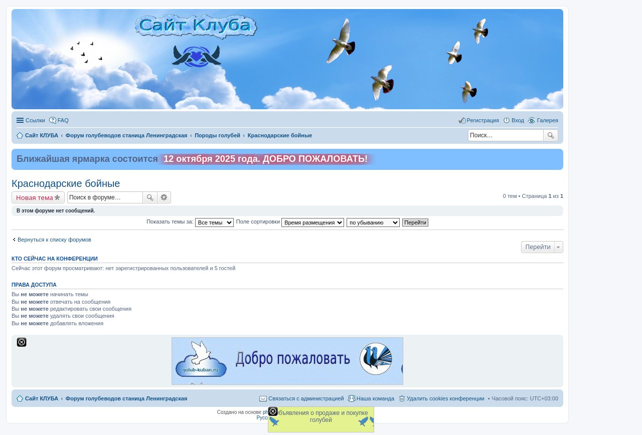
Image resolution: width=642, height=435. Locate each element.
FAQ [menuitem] (63, 120)
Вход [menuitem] (518, 120)
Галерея (547, 120)
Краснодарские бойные (66, 183)
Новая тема (34, 197)
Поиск (550, 135)
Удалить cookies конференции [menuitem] (446, 398)
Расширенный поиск (164, 197)
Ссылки (35, 120)
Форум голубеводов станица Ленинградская (127, 398)
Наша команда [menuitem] (375, 398)
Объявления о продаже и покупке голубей (321, 416)
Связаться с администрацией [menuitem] (306, 398)
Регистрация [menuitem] (483, 120)
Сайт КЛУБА (41, 398)
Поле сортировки (290, 222)
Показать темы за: (190, 222)
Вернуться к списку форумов (54, 240)
